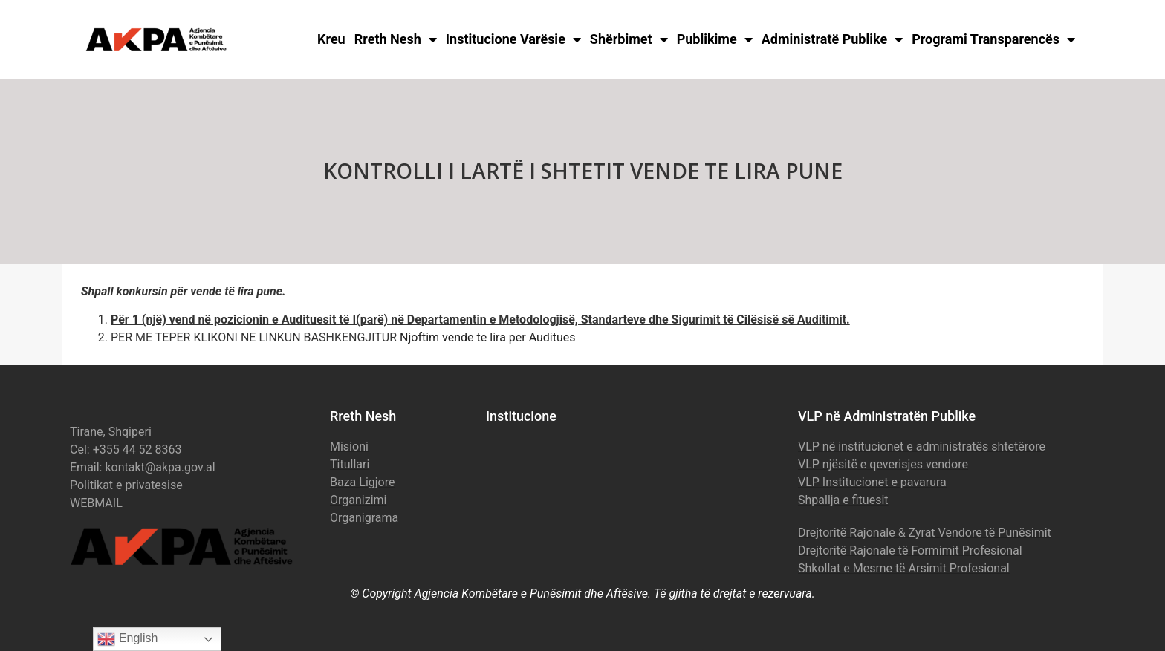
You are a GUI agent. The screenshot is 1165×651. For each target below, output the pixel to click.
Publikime (715, 39)
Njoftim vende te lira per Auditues (488, 337)
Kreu (331, 39)
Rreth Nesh (395, 39)
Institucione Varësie (513, 39)
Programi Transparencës (993, 39)
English (127, 639)
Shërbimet (629, 39)
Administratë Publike (832, 39)
